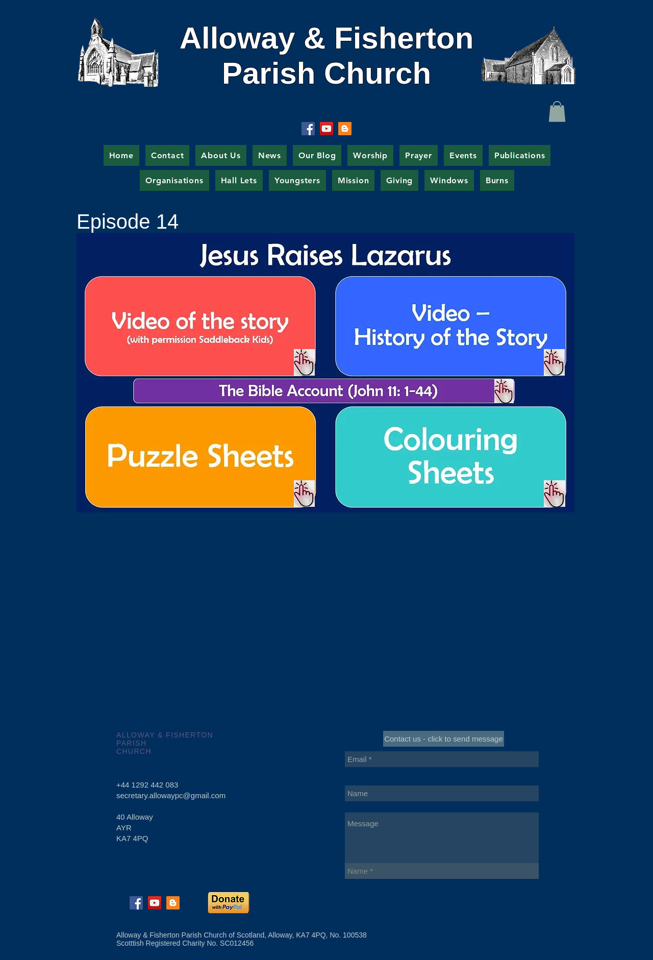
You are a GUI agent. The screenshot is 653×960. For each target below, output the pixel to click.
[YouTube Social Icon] (326, 128)
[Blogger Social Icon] (344, 128)
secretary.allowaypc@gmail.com (170, 795)
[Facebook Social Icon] (308, 128)
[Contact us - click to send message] (443, 739)
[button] (557, 111)
